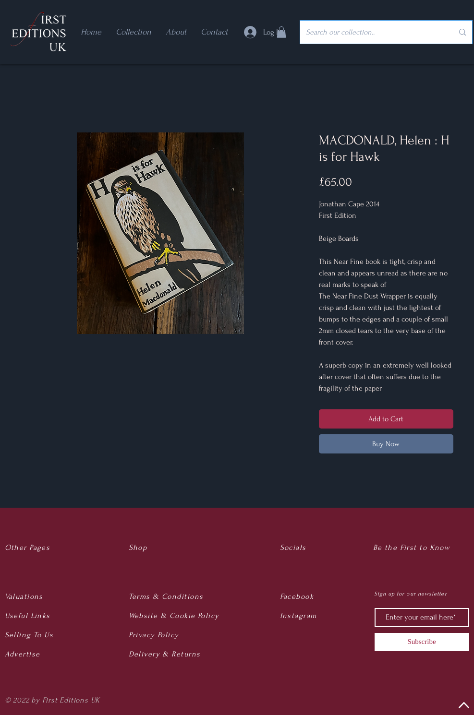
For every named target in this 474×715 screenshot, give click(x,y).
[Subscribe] (422, 642)
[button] (281, 32)
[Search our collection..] (372, 32)
